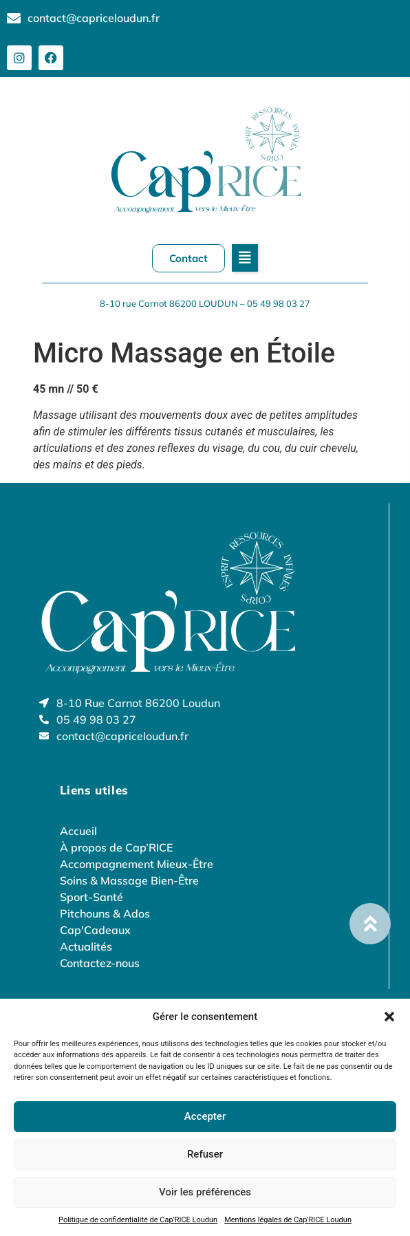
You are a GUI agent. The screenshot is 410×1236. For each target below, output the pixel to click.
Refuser (205, 1154)
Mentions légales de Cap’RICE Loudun (288, 1219)
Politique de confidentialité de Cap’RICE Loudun (137, 1219)
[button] (389, 1016)
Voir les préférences (205, 1192)
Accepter (205, 1116)
